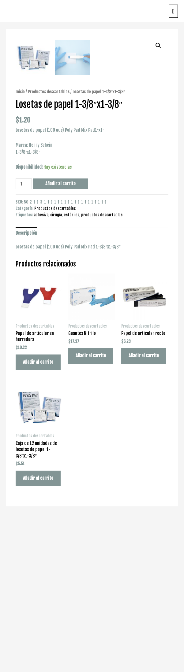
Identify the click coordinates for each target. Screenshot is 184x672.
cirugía (56, 367)
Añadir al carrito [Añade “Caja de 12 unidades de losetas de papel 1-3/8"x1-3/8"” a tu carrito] (38, 630)
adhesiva (41, 367)
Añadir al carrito (60, 336)
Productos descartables (48, 243)
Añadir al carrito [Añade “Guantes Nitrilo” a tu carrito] (91, 508)
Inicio (20, 243)
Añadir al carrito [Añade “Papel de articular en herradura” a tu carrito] (38, 514)
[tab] (26, 385)
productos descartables (101, 367)
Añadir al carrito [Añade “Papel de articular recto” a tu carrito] (144, 508)
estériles (71, 367)
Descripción (26, 385)
